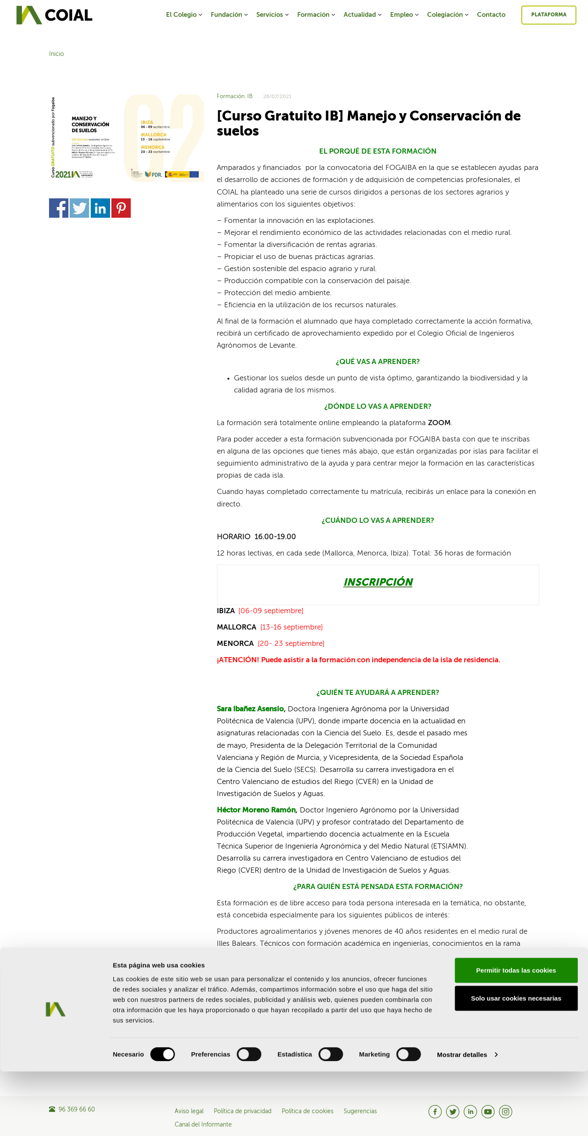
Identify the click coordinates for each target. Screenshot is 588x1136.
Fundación (230, 15)
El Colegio (184, 15)
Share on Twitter (79, 208)
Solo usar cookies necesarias (516, 1062)
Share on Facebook (58, 208)
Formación (316, 15)
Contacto (491, 15)
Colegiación (448, 15)
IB (249, 96)
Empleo (405, 15)
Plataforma (548, 15)
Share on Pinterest (121, 208)
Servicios (273, 15)
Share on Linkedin (100, 208)
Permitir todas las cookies (516, 1034)
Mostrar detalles (462, 1119)
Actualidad (363, 15)
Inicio (56, 54)
